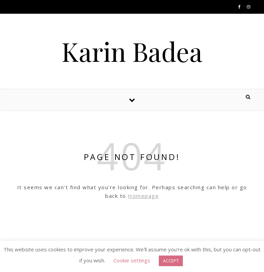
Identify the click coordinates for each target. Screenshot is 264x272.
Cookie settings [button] (131, 260)
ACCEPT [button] (171, 261)
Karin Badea (132, 51)
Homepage (143, 195)
